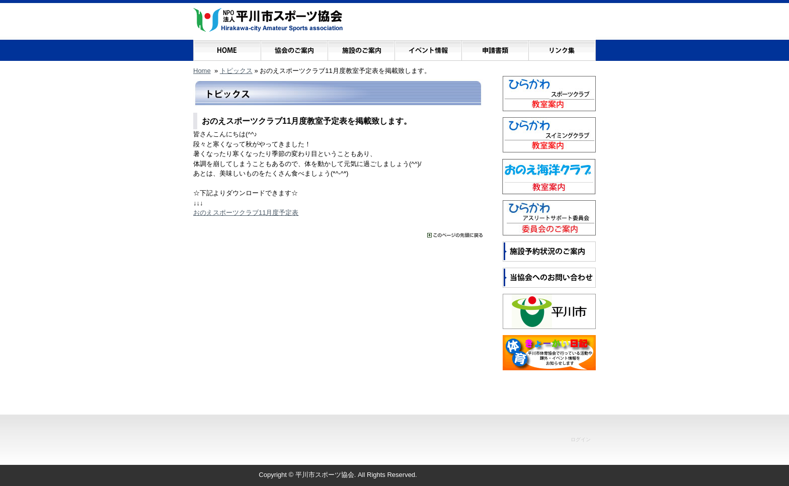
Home (202, 70)
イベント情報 (428, 48)
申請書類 (494, 48)
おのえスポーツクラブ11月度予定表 (245, 212)
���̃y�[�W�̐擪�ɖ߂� (455, 235)
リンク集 (561, 48)
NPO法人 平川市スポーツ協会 (268, 20)
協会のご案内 (294, 48)
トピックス (236, 70)
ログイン (581, 439)
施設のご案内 (361, 48)
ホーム (227, 48)
